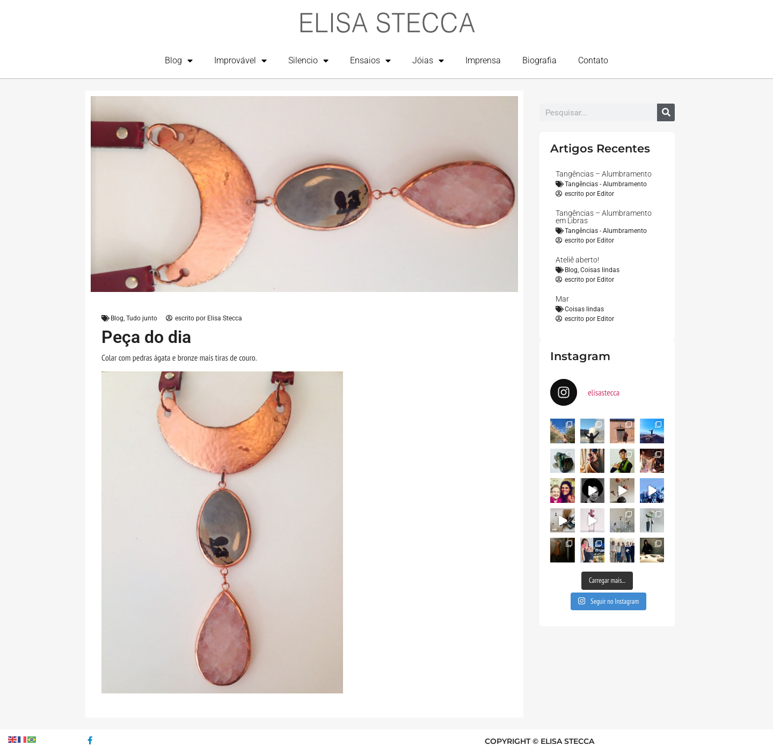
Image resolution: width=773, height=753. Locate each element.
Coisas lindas (599, 270)
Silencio (308, 60)
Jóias (428, 60)
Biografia (539, 60)
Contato (593, 60)
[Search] (666, 112)
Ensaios (370, 60)
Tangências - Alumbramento (606, 184)
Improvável (240, 60)
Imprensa (483, 60)
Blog (179, 60)
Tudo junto (141, 318)
